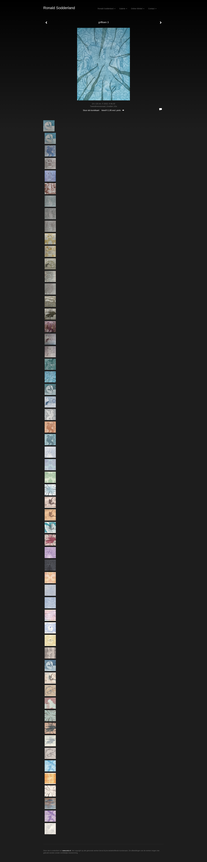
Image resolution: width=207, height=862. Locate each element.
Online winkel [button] (137, 9)
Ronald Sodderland (59, 8)
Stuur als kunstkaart (103, 110)
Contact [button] (152, 9)
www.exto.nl (66, 851)
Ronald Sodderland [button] (106, 9)
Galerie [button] (123, 9)
